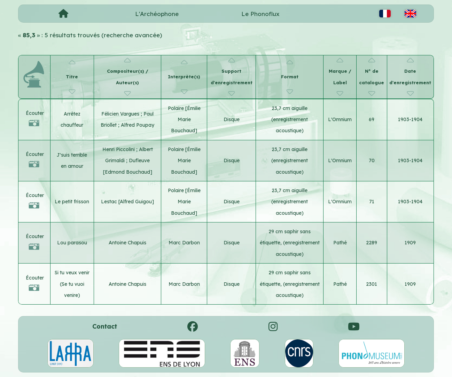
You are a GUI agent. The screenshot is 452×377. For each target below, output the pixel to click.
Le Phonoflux (260, 13)
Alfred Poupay (137, 125)
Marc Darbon (184, 242)
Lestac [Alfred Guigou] (127, 201)
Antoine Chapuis (127, 242)
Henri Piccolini (119, 149)
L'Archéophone (157, 13)
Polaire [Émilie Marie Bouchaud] (184, 119)
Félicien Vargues (121, 114)
